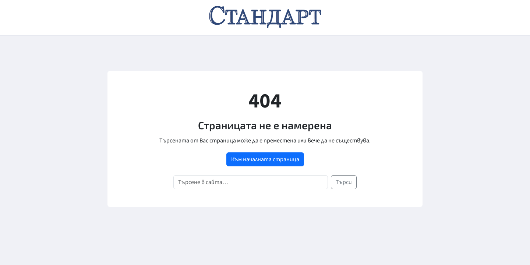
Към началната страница (265, 159)
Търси (344, 182)
